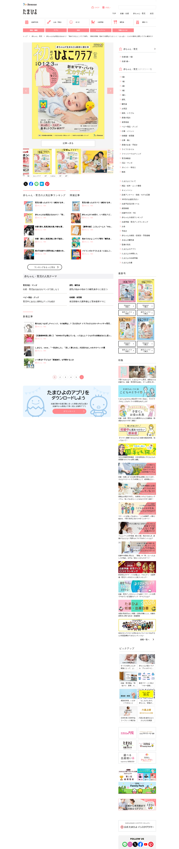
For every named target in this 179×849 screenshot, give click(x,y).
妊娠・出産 (124, 13)
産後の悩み (126, 117)
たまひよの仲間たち (130, 253)
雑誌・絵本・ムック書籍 (131, 185)
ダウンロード (69, 411)
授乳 (123, 99)
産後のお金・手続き (130, 144)
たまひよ (52, 176)
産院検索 (125, 208)
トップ (25, 36)
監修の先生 (126, 244)
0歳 (28, 176)
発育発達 (125, 122)
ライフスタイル (128, 149)
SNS (78, 30)
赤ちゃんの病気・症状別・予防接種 (136, 235)
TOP (114, 13)
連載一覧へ (145, 639)
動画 (123, 172)
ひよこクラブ (37, 176)
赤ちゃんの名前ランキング (132, 217)
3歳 (123, 90)
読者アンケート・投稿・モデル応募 (136, 194)
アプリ (56, 30)
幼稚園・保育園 (128, 135)
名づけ (74, 22)
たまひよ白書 (127, 262)
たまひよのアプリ (129, 249)
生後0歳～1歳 (127, 57)
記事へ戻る (68, 143)
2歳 (123, 86)
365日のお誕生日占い (130, 199)
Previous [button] (26, 91)
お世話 (124, 108)
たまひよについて (129, 181)
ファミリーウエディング (131, 154)
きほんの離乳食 (128, 240)
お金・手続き (54, 22)
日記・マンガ (127, 163)
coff (46, 176)
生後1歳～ (126, 61)
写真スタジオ (123, 30)
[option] (68, 90)
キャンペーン (100, 30)
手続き (124, 231)
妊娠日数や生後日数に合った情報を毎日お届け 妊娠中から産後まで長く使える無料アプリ (69, 404)
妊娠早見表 (31, 22)
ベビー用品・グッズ (130, 126)
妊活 (152, 13)
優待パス (141, 22)
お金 (123, 226)
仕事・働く (126, 140)
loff (60, 176)
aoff (66, 176)
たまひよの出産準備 (130, 258)
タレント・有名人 (129, 167)
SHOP (95, 7)
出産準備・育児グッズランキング (135, 222)
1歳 (123, 81)
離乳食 (118, 22)
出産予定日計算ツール (130, 204)
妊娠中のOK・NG (129, 213)
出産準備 (97, 22)
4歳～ (124, 95)
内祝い (106, 7)
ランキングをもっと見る (44, 267)
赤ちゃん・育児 (139, 13)
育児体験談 (126, 158)
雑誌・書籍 (33, 30)
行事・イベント (128, 131)
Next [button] (110, 91)
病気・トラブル (128, 113)
